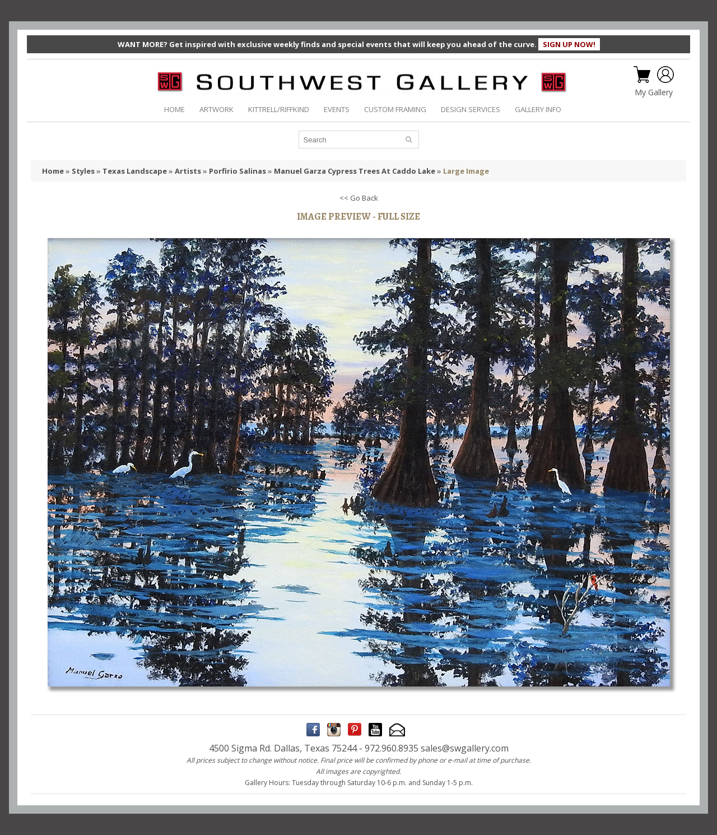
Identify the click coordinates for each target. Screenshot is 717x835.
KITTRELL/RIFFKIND (278, 109)
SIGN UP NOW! (569, 44)
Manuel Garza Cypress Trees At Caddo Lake (354, 171)
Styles (83, 171)
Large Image (466, 171)
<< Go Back (358, 198)
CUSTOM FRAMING (395, 109)
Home (53, 171)
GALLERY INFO (538, 109)
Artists (188, 171)
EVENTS (337, 109)
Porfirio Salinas (237, 171)
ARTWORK (216, 109)
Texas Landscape (135, 171)
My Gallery (654, 92)
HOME (174, 109)
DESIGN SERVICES (470, 109)
